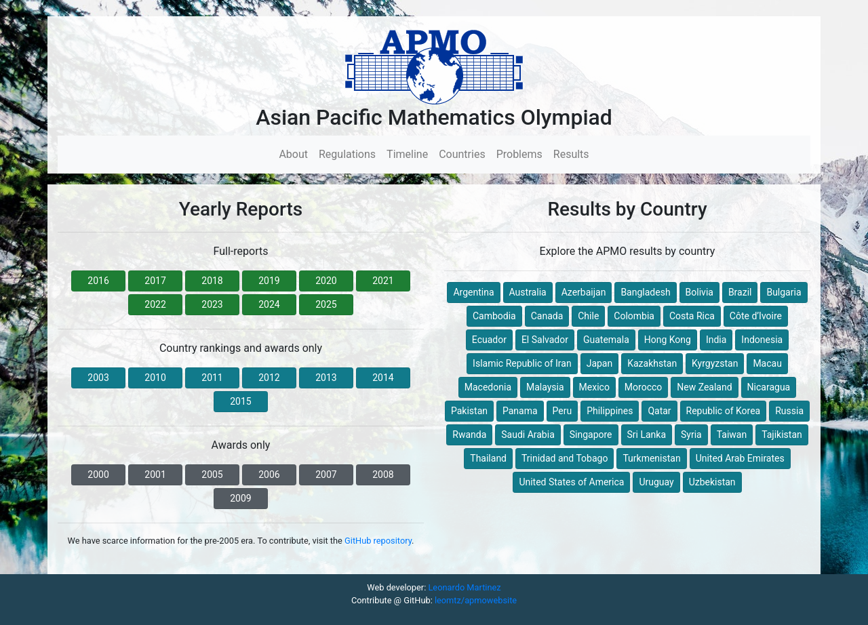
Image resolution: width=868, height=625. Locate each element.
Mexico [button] (594, 387)
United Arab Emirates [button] (740, 458)
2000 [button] (97, 474)
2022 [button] (154, 304)
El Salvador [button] (544, 339)
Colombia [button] (634, 315)
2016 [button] (97, 280)
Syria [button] (691, 434)
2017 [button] (154, 280)
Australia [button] (528, 292)
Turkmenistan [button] (651, 458)
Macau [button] (767, 363)
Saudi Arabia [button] (528, 434)
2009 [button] (240, 498)
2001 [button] (154, 474)
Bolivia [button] (699, 292)
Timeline (407, 154)
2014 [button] (382, 377)
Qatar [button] (659, 410)
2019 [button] (268, 280)
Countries (462, 154)
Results (571, 154)
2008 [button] (382, 474)
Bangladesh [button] (645, 292)
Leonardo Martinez (464, 587)
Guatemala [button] (606, 339)
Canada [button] (547, 315)
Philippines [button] (610, 410)
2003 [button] (97, 377)
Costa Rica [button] (692, 315)
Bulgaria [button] (783, 292)
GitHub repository (378, 541)
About (296, 153)
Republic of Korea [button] (723, 410)
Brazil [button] (740, 292)
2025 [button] (325, 304)
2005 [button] (211, 474)
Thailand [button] (488, 458)
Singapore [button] (591, 434)
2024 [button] (268, 304)
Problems (519, 154)
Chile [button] (588, 315)
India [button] (716, 339)
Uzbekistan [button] (712, 482)
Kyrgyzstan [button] (715, 363)
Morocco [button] (643, 387)
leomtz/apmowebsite (476, 600)
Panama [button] (520, 410)
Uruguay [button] (656, 482)
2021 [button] (382, 280)
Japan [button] (600, 363)
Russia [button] (789, 410)
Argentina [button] (473, 292)
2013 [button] (325, 377)
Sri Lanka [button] (647, 434)
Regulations (347, 154)
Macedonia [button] (488, 387)
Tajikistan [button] (782, 434)
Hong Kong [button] (667, 339)
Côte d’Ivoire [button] (756, 315)
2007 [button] (325, 474)
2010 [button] (154, 377)
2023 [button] (211, 304)
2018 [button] (211, 280)
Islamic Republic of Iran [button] (522, 363)
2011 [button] (211, 377)
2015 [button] (240, 401)
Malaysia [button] (545, 387)
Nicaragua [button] (769, 387)
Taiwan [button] (732, 434)
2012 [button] (268, 377)
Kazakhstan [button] (652, 363)
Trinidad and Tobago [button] (564, 458)
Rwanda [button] (469, 434)
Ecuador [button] (489, 339)
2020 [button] (325, 280)
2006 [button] (268, 474)
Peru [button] (562, 410)
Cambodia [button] (494, 315)
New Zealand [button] (704, 387)
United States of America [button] (571, 482)
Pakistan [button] (469, 410)
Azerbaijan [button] (583, 292)
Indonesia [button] (762, 339)
